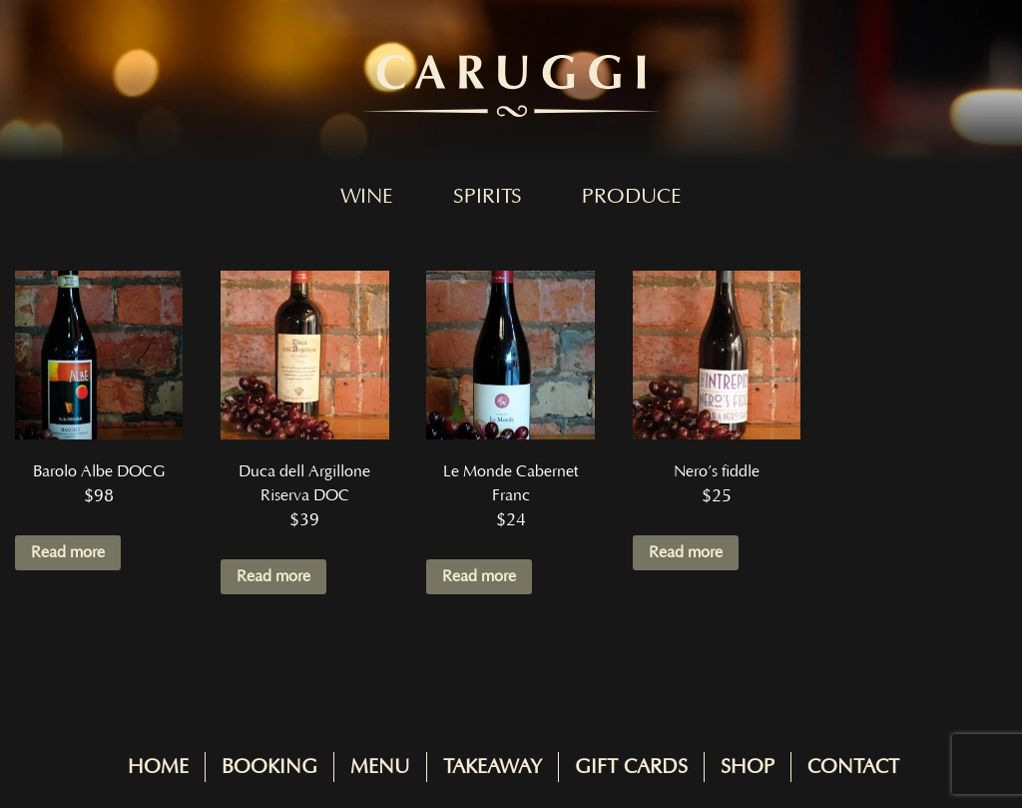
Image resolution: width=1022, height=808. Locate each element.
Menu (380, 767)
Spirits (487, 197)
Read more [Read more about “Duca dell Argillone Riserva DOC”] (273, 576)
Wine (366, 197)
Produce (632, 197)
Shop (747, 767)
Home (158, 767)
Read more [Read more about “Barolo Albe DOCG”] (68, 552)
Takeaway (492, 767)
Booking (269, 767)
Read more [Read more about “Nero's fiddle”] (686, 552)
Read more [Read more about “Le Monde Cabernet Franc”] (479, 576)
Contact (853, 767)
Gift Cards (631, 767)
